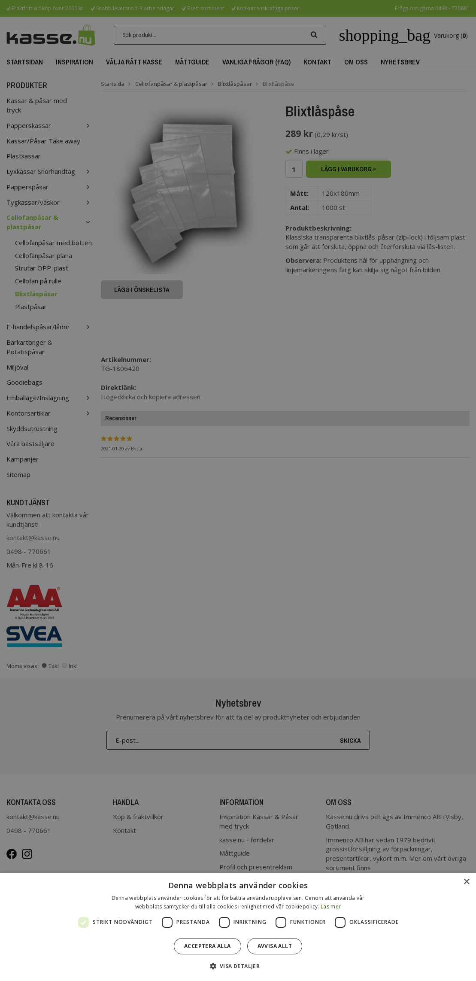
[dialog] (238, 927)
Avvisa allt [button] (275, 946)
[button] (238, 966)
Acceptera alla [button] (207, 946)
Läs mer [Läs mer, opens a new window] (331, 906)
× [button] (466, 882)
